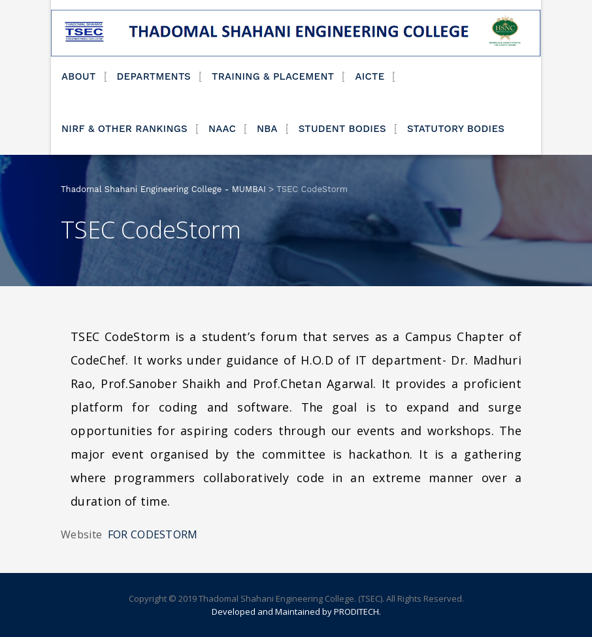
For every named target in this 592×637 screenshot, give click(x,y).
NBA (267, 129)
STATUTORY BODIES (455, 129)
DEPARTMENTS (154, 76)
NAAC (222, 129)
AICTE (369, 76)
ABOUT (78, 76)
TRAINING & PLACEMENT (273, 76)
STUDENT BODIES (342, 129)
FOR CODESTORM (153, 534)
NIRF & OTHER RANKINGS (124, 129)
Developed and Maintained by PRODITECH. (296, 611)
